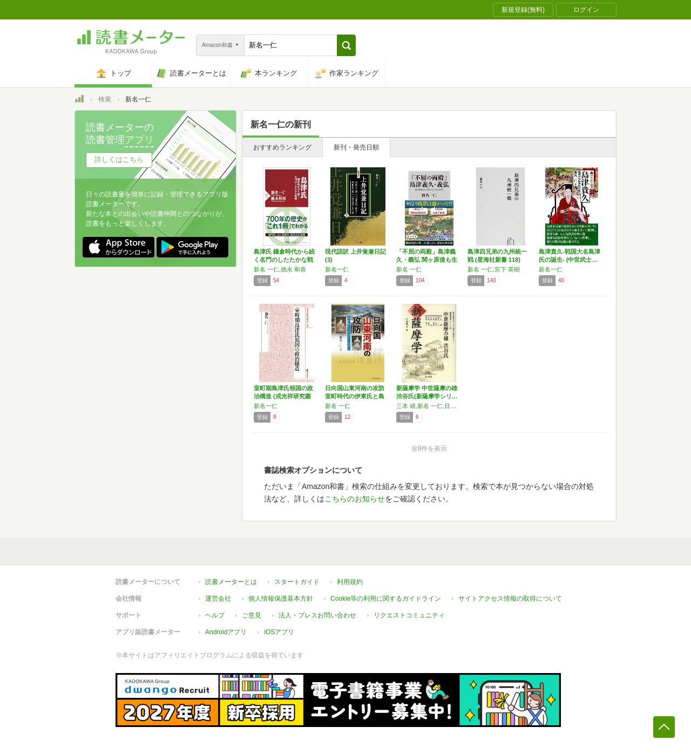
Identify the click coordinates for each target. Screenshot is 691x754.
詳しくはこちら (119, 159)
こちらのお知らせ (354, 498)
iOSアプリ (279, 632)
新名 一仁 (409, 269)
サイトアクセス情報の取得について (510, 598)
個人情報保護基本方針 (280, 598)
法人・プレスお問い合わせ (317, 615)
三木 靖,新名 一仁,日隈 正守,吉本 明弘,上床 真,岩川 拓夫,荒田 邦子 (429, 406)
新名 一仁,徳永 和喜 (280, 269)
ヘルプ (215, 615)
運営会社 (218, 598)
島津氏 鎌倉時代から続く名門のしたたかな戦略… (284, 259)
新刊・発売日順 (356, 147)
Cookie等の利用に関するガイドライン (385, 598)
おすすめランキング (282, 147)
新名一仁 (337, 269)
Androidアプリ (226, 632)
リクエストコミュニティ (409, 615)
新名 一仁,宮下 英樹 (494, 269)
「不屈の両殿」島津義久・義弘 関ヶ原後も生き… (426, 259)
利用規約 (350, 582)
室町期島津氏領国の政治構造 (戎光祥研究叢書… (283, 396)
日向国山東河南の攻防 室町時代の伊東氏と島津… (354, 396)
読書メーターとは (231, 582)
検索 (104, 99)
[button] (346, 45)
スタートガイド (297, 582)
